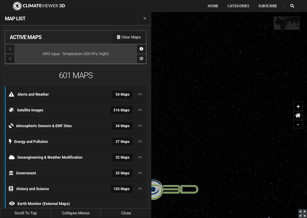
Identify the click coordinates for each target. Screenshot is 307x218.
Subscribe (267, 5)
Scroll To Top (26, 213)
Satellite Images (71, 110)
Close (126, 213)
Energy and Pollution (71, 142)
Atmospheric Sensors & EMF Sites (71, 126)
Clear (129, 37)
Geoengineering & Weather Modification (71, 157)
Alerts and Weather (71, 94)
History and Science (71, 189)
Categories (238, 5)
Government (71, 173)
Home (213, 5)
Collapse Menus (76, 213)
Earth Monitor (39, 203)
